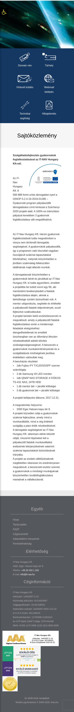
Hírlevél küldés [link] (25, 81)
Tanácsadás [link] (19, 524)
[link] (4, 12)
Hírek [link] (16, 519)
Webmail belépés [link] (49, 83)
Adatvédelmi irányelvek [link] (26, 538)
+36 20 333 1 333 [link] (30, 570)
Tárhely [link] (49, 59)
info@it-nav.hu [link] (27, 574)
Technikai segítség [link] (25, 109)
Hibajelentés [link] (49, 107)
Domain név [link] (25, 59)
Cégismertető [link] (20, 534)
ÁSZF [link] (16, 529)
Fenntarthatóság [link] (22, 543)
